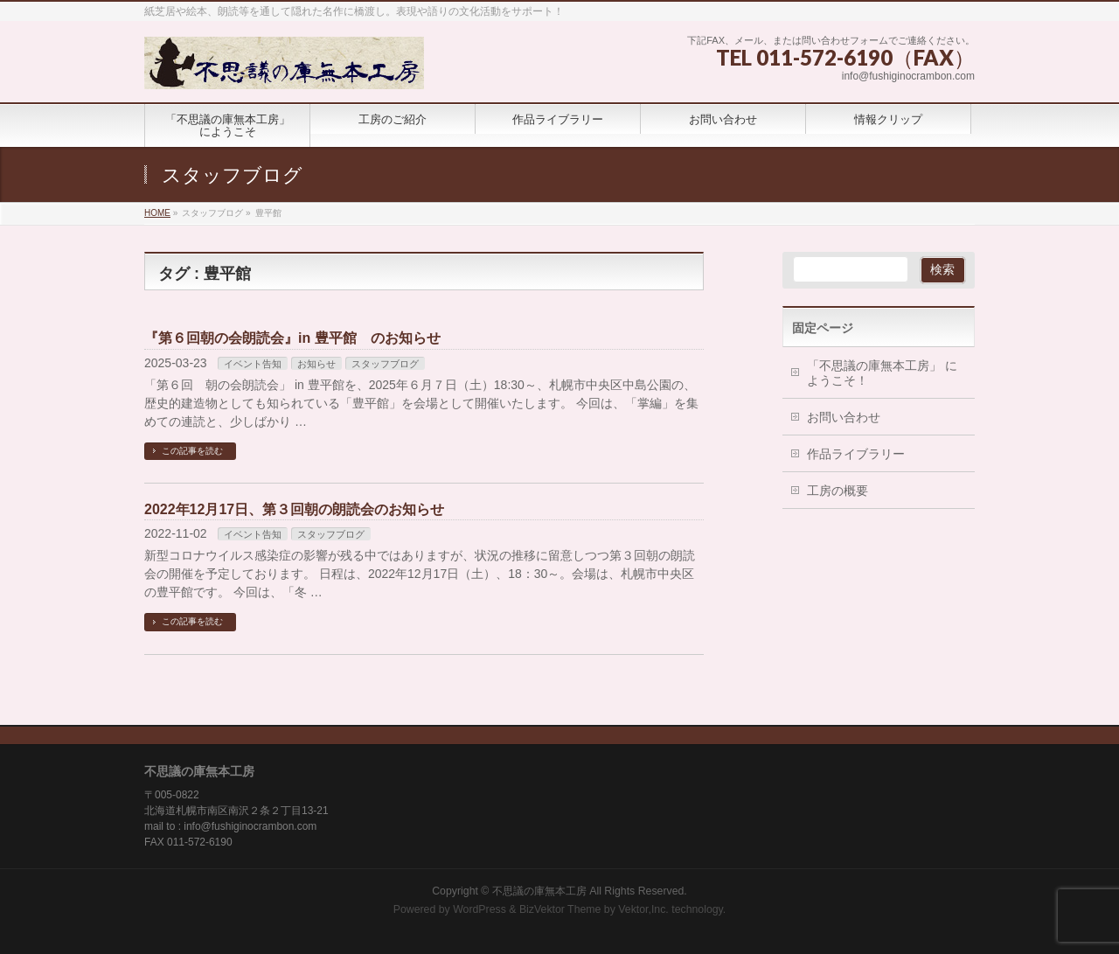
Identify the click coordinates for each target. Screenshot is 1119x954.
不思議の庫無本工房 (539, 891)
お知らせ (316, 364)
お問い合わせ (843, 417)
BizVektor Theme (560, 909)
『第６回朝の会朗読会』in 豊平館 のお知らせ (292, 338)
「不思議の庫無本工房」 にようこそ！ (882, 373)
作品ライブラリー (856, 454)
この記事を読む (192, 451)
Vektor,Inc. (643, 909)
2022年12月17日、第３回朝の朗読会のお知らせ (294, 509)
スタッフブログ (385, 364)
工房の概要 (837, 491)
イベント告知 (252, 364)
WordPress (479, 909)
